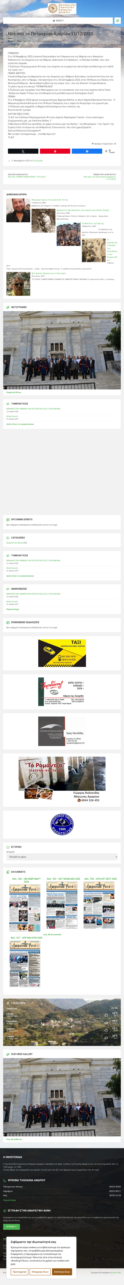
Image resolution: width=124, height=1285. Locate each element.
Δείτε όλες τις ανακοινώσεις (20, 424)
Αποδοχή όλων (62, 1272)
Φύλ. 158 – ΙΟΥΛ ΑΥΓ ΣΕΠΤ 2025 (100, 879)
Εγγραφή (12, 1227)
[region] (41, 1258)
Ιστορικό (10, 852)
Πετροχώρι (37, 161)
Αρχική (11, 41)
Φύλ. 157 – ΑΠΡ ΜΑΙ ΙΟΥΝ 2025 (26, 938)
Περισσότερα (12, 609)
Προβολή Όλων (13, 392)
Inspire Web (116, 1273)
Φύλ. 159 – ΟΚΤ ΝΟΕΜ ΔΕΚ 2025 (63, 879)
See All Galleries (14, 1139)
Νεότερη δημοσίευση (18, 175)
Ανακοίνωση (12, 416)
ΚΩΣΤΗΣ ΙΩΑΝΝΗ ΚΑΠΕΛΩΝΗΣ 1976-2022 (27, 177)
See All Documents (52, 935)
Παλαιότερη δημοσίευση (104, 175)
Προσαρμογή (19, 1272)
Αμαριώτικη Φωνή (14, 543)
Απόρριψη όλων (40, 1272)
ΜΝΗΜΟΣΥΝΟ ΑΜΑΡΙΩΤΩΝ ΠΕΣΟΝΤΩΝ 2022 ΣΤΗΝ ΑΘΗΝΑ (33, 409)
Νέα (19, 41)
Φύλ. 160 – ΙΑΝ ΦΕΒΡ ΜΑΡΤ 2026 (26, 880)
